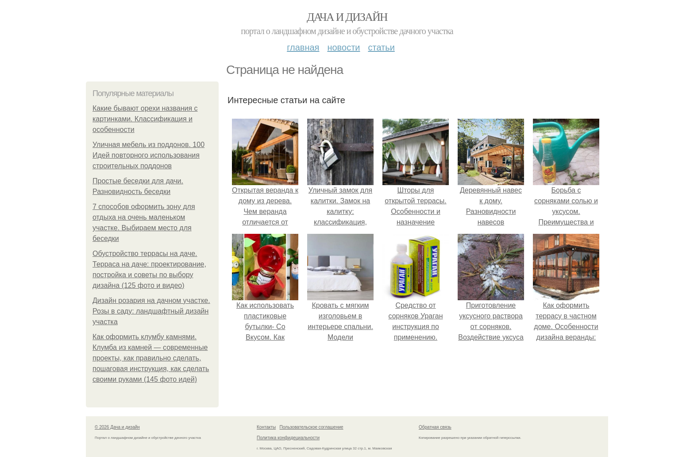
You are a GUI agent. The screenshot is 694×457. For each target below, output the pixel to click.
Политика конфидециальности (288, 437)
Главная (303, 47)
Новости (343, 47)
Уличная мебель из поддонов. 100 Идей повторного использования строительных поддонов (148, 155)
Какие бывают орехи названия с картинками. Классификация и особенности (145, 119)
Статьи (381, 47)
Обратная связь (435, 427)
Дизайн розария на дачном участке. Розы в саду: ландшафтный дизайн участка (151, 311)
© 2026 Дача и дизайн (117, 427)
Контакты (266, 427)
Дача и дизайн (347, 17)
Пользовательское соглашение (311, 427)
